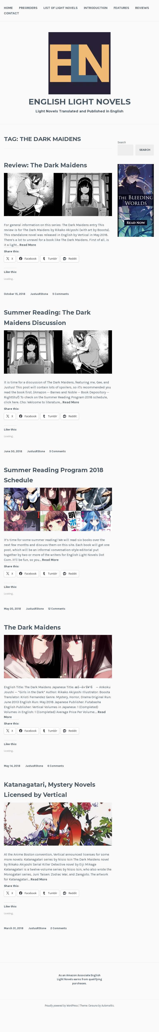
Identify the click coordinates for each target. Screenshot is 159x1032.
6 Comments (55, 776)
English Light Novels (79, 101)
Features (121, 8)
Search (122, 142)
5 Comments (60, 304)
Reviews (142, 8)
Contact (11, 13)
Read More (27, 255)
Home (8, 8)
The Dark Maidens (41, 637)
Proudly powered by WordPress (61, 1026)
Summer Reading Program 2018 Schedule (52, 485)
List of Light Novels (60, 8)
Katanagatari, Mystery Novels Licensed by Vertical (49, 804)
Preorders (28, 8)
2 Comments (59, 948)
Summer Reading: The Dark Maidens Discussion (55, 327)
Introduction (95, 8)
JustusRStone (39, 304)
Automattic (107, 1026)
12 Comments (56, 619)
